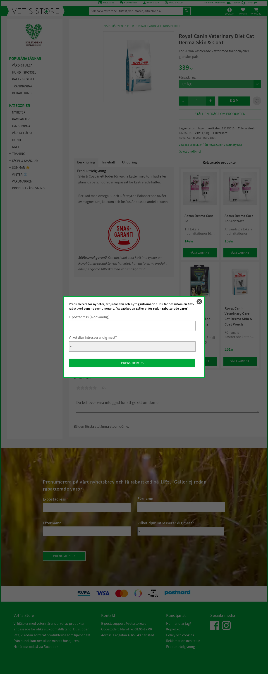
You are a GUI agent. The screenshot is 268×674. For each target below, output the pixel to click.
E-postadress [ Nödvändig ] (89, 317)
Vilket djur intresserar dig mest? (93, 337)
